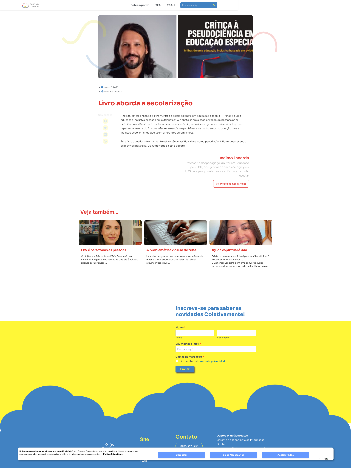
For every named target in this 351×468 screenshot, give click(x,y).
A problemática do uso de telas (175, 259)
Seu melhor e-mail (188, 352)
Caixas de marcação (190, 365)
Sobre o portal (140, 5)
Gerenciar (181, 455)
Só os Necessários (233, 455)
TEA (158, 5)
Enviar (185, 378)
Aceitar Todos (285, 455)
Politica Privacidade (113, 454)
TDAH (171, 5)
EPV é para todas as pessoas (107, 259)
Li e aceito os (203, 370)
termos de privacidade (211, 370)
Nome (180, 336)
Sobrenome (223, 346)
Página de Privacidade (231, 466)
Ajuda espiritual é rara (232, 259)
